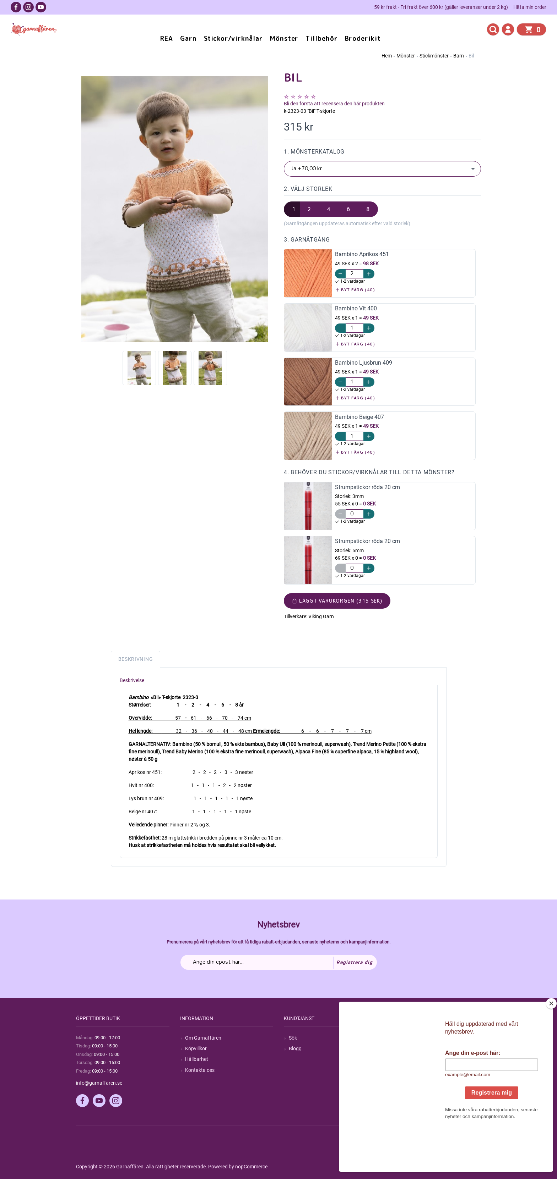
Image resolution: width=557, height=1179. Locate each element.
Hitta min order (529, 7)
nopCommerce (251, 1166)
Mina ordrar (406, 1048)
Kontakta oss (200, 1070)
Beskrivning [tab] (135, 659)
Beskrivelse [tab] (132, 680)
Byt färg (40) (355, 290)
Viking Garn (321, 616)
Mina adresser (408, 1059)
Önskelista (404, 1081)
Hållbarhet (196, 1059)
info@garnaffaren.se (99, 1083)
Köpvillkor (196, 1048)
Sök (293, 1038)
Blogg (295, 1048)
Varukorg (403, 1070)
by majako (469, 1166)
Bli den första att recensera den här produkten (334, 103)
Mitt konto (404, 1038)
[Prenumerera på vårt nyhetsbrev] (278, 962)
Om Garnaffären (203, 1038)
